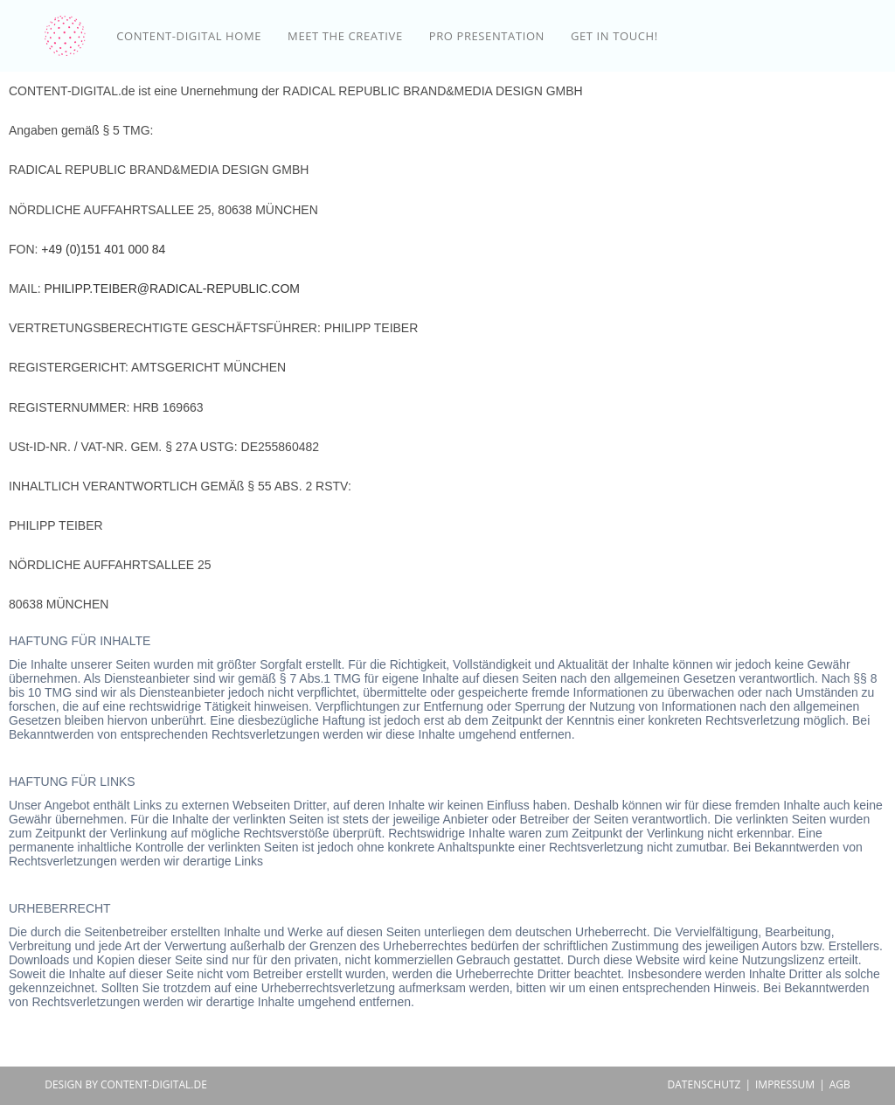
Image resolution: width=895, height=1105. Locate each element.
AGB (839, 1084)
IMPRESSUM (785, 1084)
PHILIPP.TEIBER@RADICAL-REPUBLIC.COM (171, 288)
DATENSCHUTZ (704, 1084)
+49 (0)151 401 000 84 (103, 249)
